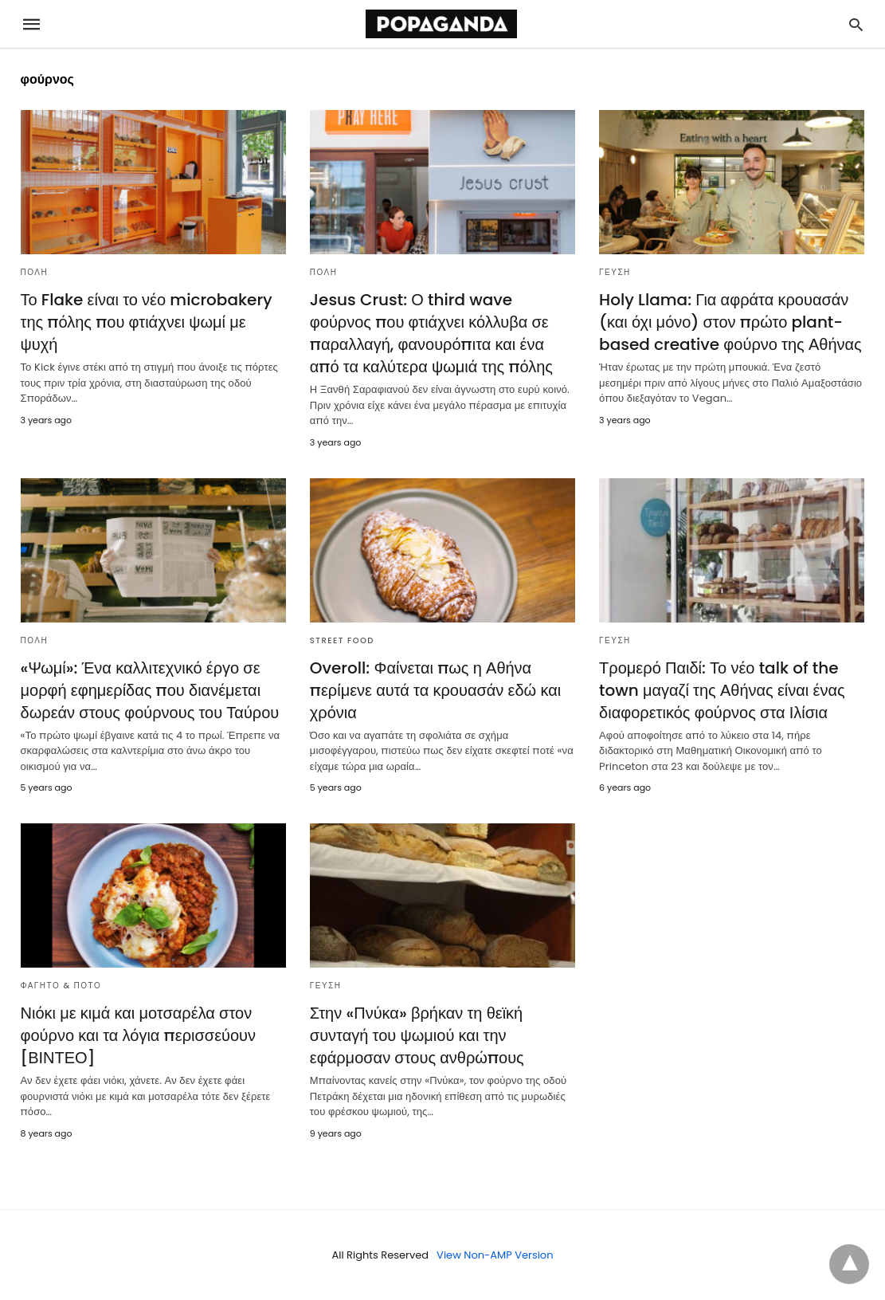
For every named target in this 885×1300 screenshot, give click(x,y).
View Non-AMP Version (495, 1255)
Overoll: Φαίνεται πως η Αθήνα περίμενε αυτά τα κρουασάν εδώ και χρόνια (435, 690)
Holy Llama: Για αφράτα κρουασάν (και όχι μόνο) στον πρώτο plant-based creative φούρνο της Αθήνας (730, 322)
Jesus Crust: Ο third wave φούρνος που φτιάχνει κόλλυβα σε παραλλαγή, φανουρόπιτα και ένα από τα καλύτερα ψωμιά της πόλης (431, 333)
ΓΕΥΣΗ (615, 272)
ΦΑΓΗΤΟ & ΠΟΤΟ (61, 986)
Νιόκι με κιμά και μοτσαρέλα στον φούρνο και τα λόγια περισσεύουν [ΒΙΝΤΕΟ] (138, 1035)
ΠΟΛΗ (35, 272)
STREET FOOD (342, 640)
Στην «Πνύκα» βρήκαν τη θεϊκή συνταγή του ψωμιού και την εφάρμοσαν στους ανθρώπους (417, 1035)
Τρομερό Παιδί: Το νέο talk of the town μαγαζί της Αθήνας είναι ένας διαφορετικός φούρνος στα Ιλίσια (722, 690)
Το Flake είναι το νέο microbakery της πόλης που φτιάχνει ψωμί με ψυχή (146, 322)
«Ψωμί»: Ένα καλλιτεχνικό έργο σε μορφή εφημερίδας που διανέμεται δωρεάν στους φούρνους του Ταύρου (150, 690)
